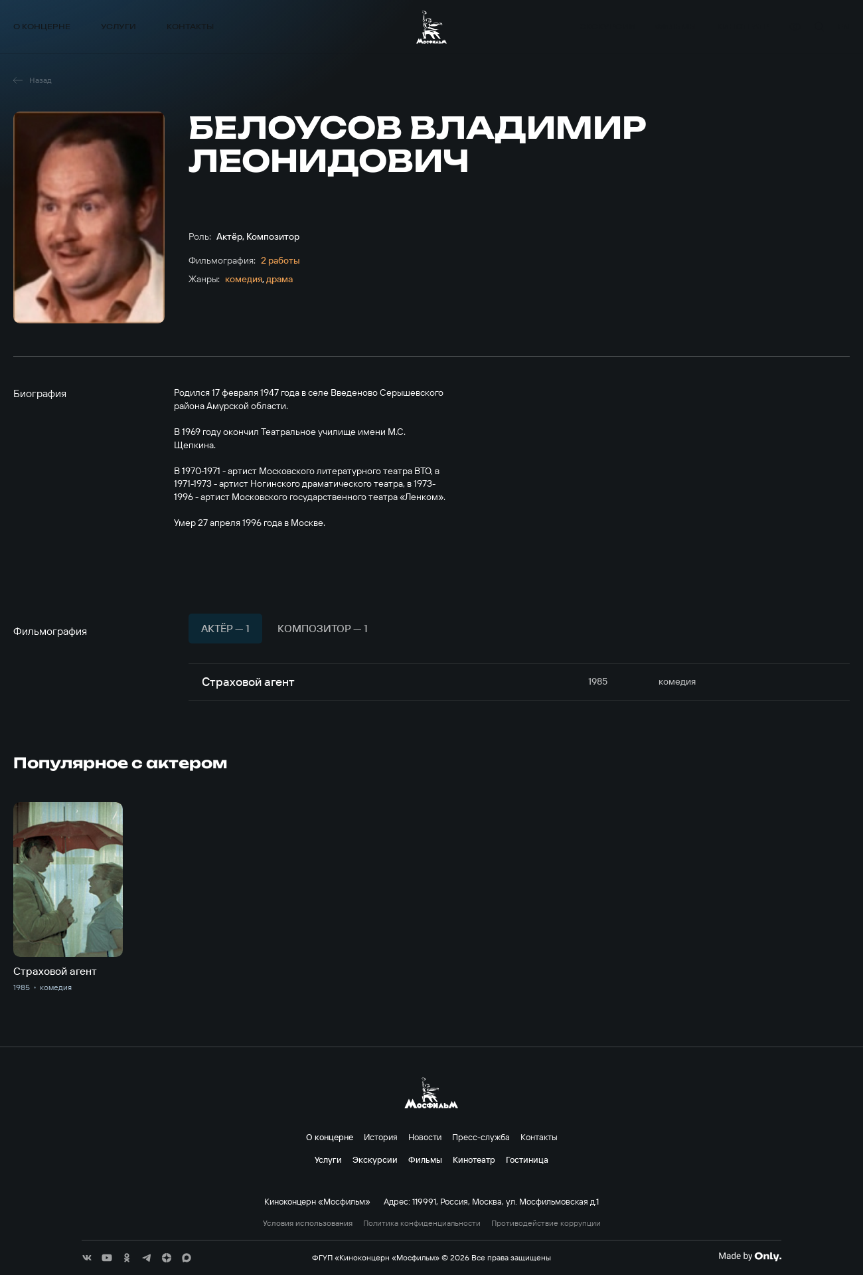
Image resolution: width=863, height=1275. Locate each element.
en (844, 27)
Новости (424, 1137)
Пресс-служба (481, 1137)
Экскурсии (607, 27)
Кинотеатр (743, 27)
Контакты (190, 27)
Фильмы (675, 27)
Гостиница (527, 1159)
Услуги (118, 27)
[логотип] (431, 27)
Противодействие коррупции (546, 1223)
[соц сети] (87, 1257)
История (381, 1137)
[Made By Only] (749, 1256)
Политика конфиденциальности (422, 1223)
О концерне (41, 27)
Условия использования (308, 1223)
